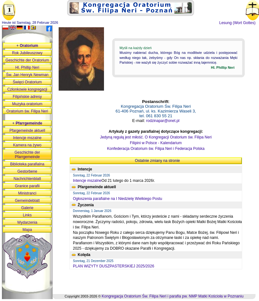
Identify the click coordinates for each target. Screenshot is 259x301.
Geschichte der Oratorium (27, 60)
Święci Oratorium (27, 82)
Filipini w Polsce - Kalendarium (156, 143)
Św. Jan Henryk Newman (27, 75)
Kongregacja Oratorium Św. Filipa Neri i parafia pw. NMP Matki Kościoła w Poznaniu (172, 296)
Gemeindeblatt (27, 200)
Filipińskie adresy (27, 96)
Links (27, 215)
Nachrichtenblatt (27, 178)
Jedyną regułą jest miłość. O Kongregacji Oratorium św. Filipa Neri (155, 137)
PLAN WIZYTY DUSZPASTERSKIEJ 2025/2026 (113, 266)
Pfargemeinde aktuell (27, 130)
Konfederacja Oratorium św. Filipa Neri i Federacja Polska (155, 148)
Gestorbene (27, 171)
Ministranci (27, 193)
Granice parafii (27, 186)
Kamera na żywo (27, 145)
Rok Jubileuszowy (27, 53)
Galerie (27, 208)
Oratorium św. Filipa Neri (27, 111)
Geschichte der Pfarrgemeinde (27, 154)
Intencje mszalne (87, 180)
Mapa (27, 229)
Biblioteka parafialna (27, 164)
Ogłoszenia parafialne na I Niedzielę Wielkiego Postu (117, 198)
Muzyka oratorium (27, 104)
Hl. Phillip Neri (27, 67)
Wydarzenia (27, 222)
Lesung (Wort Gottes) (237, 23)
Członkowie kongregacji (27, 89)
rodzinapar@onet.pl (162, 120)
